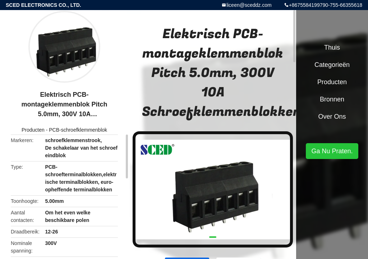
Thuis (332, 47)
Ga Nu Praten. (332, 151)
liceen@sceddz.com (249, 5)
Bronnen (332, 99)
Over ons (332, 116)
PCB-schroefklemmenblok (78, 130)
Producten (33, 130)
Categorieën (332, 64)
